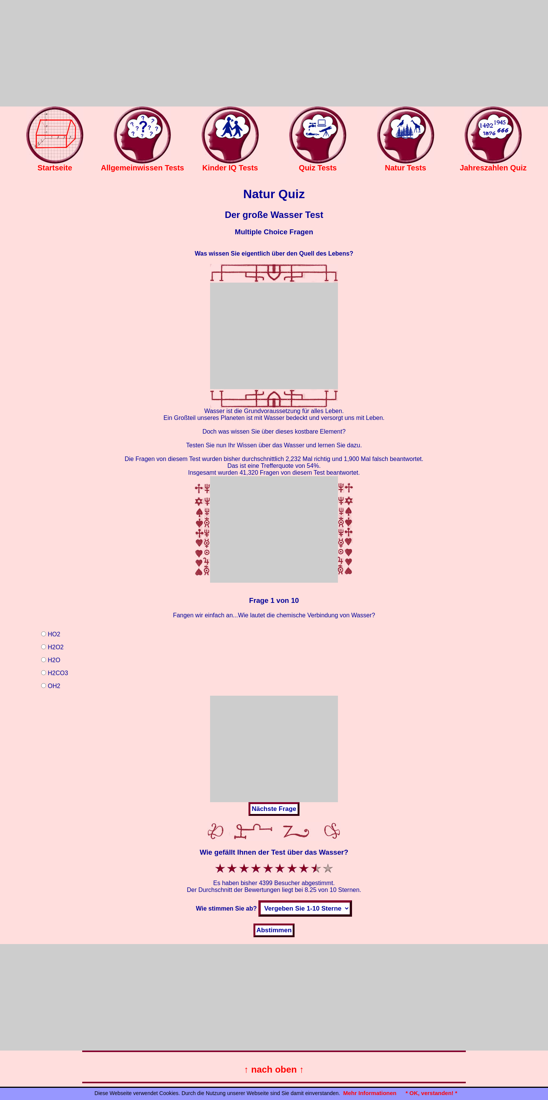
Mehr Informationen (370, 1093)
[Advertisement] (274, 53)
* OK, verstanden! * (431, 1093)
